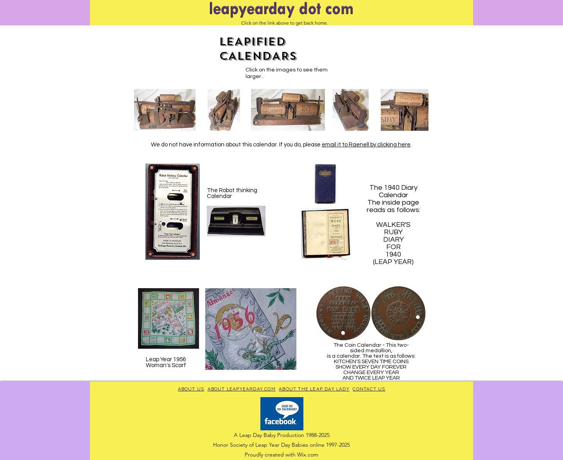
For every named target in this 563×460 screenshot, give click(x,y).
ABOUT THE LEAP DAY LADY (314, 389)
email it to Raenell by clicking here (366, 145)
